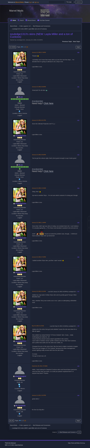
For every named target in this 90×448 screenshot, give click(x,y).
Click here (48, 103)
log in (30, 2)
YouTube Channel (43, 20)
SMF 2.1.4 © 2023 (9, 445)
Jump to (54, 432)
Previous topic (67, 41)
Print (78, 47)
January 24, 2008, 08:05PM (39, 86)
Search (21, 20)
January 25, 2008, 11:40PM (39, 222)
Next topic (76, 41)
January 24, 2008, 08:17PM (39, 120)
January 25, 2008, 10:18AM (39, 188)
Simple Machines (18, 445)
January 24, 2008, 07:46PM (39, 52)
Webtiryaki (13, 443)
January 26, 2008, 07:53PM (39, 257)
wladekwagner (20, 376)
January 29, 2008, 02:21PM (39, 291)
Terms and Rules (75, 443)
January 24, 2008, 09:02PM (39, 154)
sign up (36, 2)
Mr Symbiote (21, 405)
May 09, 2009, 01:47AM (38, 325)
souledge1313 (20, 68)
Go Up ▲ (83, 443)
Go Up (11, 420)
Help (69, 443)
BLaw (20, 97)
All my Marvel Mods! (37, 101)
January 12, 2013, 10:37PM (39, 395)
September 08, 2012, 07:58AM (39, 366)
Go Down (12, 47)
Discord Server (31, 20)
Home (13, 20)
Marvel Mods (16, 10)
